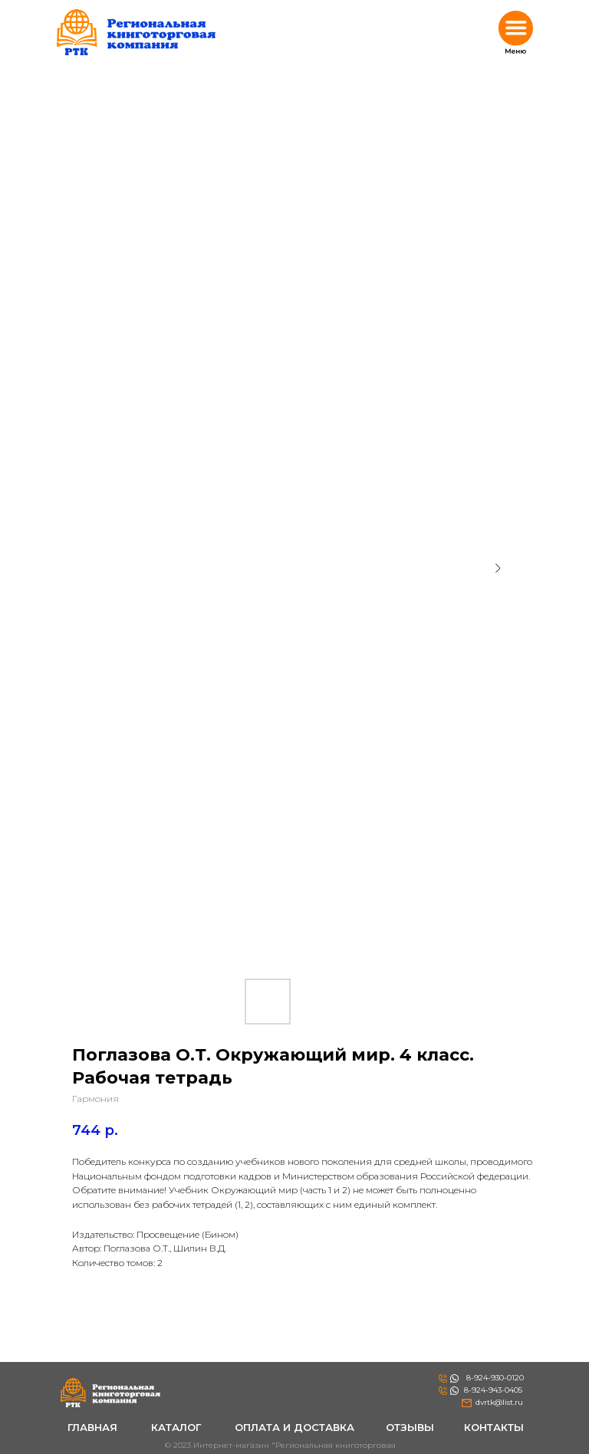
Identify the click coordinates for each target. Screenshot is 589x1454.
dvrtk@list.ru (499, 1402)
